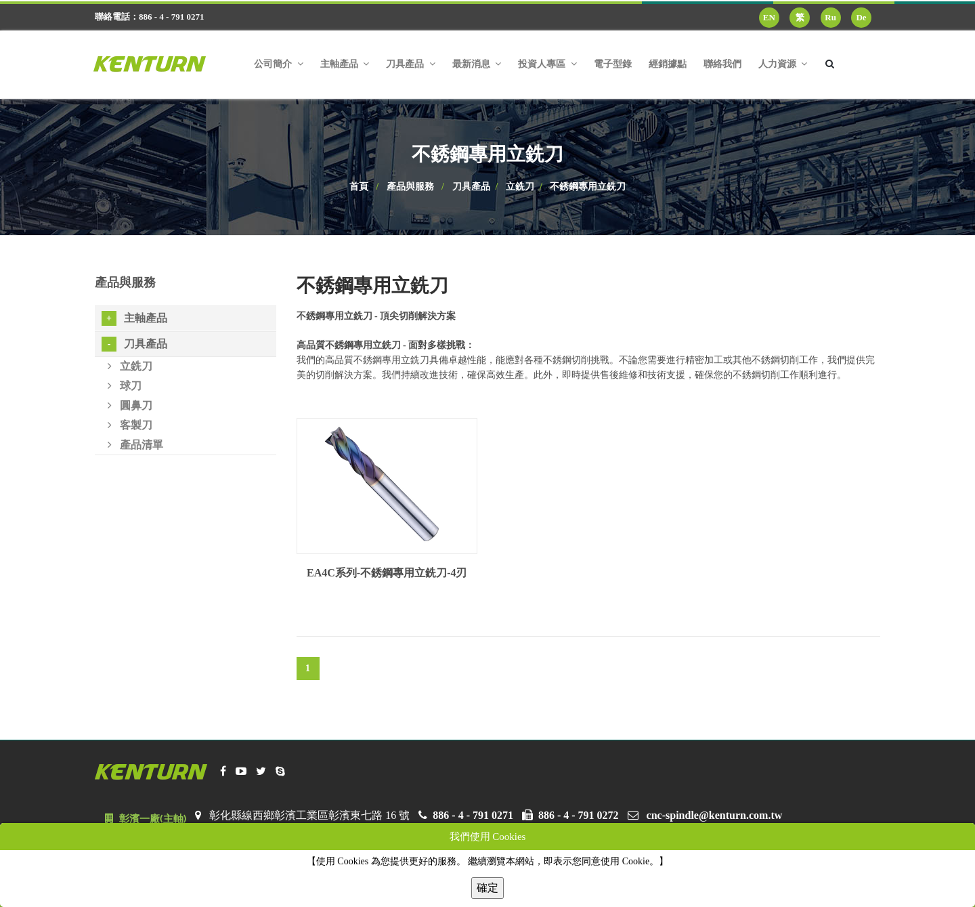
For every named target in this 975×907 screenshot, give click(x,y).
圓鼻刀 (130, 405)
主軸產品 (134, 318)
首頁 (358, 187)
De (861, 17)
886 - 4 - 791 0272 (578, 815)
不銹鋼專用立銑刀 (588, 187)
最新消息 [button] (477, 64)
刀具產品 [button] (410, 64)
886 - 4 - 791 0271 (473, 815)
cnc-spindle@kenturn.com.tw (715, 815)
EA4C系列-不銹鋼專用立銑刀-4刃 (387, 572)
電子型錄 (613, 64)
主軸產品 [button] (345, 64)
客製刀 (130, 425)
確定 (487, 887)
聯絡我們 (722, 64)
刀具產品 (471, 187)
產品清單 (135, 444)
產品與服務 (410, 187)
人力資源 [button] (783, 64)
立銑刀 (520, 187)
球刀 (125, 386)
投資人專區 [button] (547, 64)
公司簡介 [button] (278, 64)
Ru (830, 17)
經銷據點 (668, 64)
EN (769, 17)
